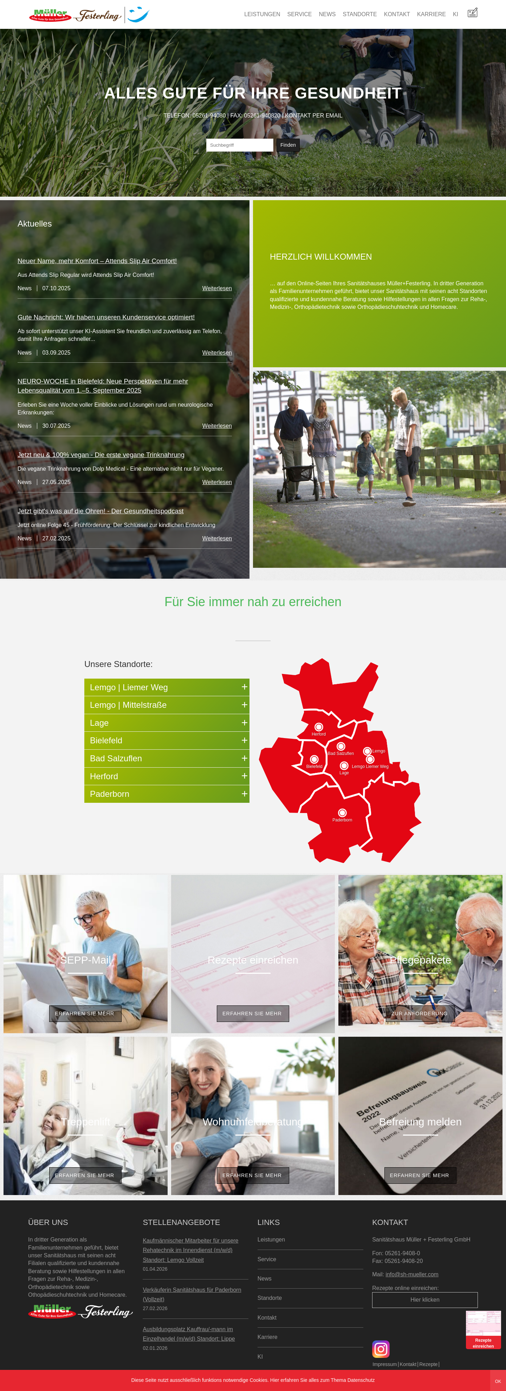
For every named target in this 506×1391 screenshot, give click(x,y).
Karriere (431, 14)
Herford (319, 734)
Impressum (384, 1364)
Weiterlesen (217, 288)
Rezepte (428, 1364)
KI (455, 14)
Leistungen (262, 14)
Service (299, 14)
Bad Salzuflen (341, 753)
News (327, 14)
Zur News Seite (236, 576)
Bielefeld (314, 766)
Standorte (360, 14)
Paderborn (342, 820)
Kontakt (397, 14)
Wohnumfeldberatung (253, 1122)
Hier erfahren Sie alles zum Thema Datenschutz (322, 1380)
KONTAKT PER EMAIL (314, 116)
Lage (344, 772)
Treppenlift (85, 1122)
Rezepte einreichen (253, 960)
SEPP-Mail (85, 960)
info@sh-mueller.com (412, 1274)
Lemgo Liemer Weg (370, 766)
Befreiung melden (420, 1122)
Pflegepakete (420, 960)
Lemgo (378, 751)
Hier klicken (425, 1300)
